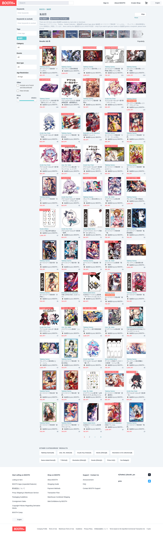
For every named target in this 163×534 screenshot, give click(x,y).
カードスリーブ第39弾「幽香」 (136, 168)
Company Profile (42, 529)
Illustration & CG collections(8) (122, 453)
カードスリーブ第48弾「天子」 (49, 200)
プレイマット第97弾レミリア (92, 69)
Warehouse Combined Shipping (59, 497)
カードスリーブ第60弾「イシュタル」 (49, 69)
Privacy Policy (88, 529)
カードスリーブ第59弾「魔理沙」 (92, 101)
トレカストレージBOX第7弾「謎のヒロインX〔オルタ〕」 (49, 101)
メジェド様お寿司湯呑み (48, 231)
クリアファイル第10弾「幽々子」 (112, 200)
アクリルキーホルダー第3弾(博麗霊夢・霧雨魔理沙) (70, 101)
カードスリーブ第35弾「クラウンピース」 (70, 426)
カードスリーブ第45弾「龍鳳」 (136, 295)
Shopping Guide (53, 484)
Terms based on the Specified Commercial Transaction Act (127, 529)
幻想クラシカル (110, 425)
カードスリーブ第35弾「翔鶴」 (136, 426)
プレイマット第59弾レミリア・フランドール (136, 104)
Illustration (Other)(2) (79, 460)
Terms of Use (53, 529)
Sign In (106, 3)
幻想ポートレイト (89, 135)
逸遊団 (49, 9)
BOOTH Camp (17, 512)
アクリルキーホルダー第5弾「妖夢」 (70, 232)
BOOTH (42, 9)
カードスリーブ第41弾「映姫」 (49, 394)
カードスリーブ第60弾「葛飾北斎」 (70, 136)
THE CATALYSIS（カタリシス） (70, 295)
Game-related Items (89, 229)
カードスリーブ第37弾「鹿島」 (70, 263)
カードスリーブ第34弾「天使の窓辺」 (70, 362)
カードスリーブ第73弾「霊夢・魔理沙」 (114, 394)
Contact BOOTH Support (91, 488)
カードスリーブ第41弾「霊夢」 (70, 394)
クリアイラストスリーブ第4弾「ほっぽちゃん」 (92, 232)
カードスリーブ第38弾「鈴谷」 (49, 426)
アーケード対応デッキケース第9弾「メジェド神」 (114, 362)
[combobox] (43, 3)
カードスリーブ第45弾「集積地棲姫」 (136, 232)
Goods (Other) (44, 229)
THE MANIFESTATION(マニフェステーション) (136, 330)
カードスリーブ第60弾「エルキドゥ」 (114, 168)
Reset (136, 17)
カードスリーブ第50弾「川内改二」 (49, 295)
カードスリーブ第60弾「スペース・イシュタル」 (114, 136)
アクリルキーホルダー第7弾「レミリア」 (49, 168)
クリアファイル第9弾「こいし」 (70, 330)
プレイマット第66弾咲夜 (69, 69)
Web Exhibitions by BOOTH (57, 501)
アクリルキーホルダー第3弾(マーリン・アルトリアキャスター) (92, 168)
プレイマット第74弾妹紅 (135, 199)
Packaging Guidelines (20, 497)
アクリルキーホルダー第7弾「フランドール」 (114, 101)
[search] (66, 3)
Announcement (88, 480)
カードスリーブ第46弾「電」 (112, 232)
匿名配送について (18, 488)
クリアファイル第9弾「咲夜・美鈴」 (113, 263)
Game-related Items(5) (48, 460)
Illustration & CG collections (91, 133)
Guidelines (79, 529)
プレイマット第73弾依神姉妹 (92, 330)
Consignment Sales (19, 501)
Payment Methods (54, 488)
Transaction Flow (54, 493)
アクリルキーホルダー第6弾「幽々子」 (92, 362)
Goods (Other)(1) (96, 460)
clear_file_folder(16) (65, 453)
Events (19, 53)
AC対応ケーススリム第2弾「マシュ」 (92, 426)
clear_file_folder (66, 165)
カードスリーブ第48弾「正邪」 (136, 136)
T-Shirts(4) (64, 460)
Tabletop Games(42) (47, 453)
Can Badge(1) (124, 460)
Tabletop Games (45, 67)
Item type (20, 63)
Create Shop (135, 3)
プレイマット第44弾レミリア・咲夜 (136, 69)
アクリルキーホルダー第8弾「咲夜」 (49, 136)
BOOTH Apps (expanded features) (24, 484)
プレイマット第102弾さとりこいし (92, 200)
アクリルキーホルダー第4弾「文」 (136, 394)
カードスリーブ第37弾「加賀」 (49, 263)
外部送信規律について (101, 529)
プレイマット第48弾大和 (135, 263)
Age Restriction (22, 73)
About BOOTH (119, 3)
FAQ (84, 484)
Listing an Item (17, 480)
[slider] (18, 100)
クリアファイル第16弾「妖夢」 (114, 330)
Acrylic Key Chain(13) (84, 453)
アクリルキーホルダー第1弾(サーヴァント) (49, 330)
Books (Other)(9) (101, 453)
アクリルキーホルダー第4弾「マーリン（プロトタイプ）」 (70, 200)
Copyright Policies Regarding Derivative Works (26, 507)
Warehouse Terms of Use (66, 529)
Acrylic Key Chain (66, 98)
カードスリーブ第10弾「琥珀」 (114, 298)
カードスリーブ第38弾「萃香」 (92, 263)
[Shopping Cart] (146, 3)
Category (20, 43)
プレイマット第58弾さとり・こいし (48, 362)
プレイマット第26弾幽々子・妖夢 (135, 362)
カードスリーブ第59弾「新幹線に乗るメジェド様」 (114, 69)
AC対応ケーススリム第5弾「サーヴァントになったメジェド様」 (92, 296)
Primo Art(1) (111, 460)
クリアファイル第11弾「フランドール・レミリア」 (70, 168)
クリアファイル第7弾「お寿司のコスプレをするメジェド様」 (92, 394)
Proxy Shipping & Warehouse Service (25, 493)
